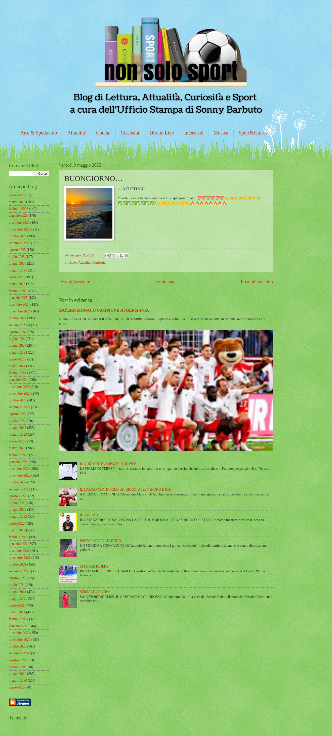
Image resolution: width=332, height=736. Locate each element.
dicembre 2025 (19, 222)
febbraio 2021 (18, 619)
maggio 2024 (18, 352)
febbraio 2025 (18, 291)
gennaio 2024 (18, 380)
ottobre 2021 (17, 564)
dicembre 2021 (19, 551)
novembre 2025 (19, 229)
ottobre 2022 (17, 482)
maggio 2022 (18, 516)
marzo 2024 (17, 366)
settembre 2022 (19, 489)
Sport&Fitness (253, 132)
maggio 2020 (18, 680)
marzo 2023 (17, 448)
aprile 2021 (16, 605)
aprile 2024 (16, 359)
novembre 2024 (19, 311)
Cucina (103, 132)
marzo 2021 (17, 612)
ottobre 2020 (17, 646)
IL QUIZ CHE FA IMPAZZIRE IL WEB (108, 464)
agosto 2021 (17, 578)
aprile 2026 (16, 195)
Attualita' (76, 132)
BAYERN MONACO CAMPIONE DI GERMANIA (104, 310)
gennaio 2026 (18, 215)
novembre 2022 (19, 475)
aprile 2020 (16, 687)
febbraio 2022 (18, 537)
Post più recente (74, 281)
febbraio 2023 (18, 455)
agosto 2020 (17, 660)
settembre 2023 (19, 407)
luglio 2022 (17, 503)
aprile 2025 (16, 277)
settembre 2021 (19, 571)
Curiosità (130, 132)
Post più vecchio (257, 281)
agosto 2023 (17, 414)
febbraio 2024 (18, 373)
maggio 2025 (18, 270)
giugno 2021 (17, 592)
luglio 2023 (17, 421)
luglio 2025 (17, 257)
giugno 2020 (17, 674)
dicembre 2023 (19, 387)
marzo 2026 (17, 202)
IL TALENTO (90, 515)
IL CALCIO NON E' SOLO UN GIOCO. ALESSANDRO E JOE (125, 489)
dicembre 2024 (19, 304)
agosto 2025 (17, 250)
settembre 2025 (19, 243)
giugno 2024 (17, 345)
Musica (221, 132)
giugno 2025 (17, 263)
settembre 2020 (19, 653)
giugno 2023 (17, 428)
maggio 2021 (18, 599)
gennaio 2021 (18, 626)
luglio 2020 (17, 667)
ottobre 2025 (17, 236)
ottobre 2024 (17, 318)
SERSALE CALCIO (94, 592)
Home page (165, 281)
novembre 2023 (19, 393)
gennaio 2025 (18, 298)
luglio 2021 (17, 585)
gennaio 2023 (18, 462)
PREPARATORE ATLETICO (100, 541)
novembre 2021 (19, 558)
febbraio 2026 (18, 209)
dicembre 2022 (19, 469)
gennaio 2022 (18, 544)
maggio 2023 (18, 434)
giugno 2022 (17, 510)
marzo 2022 (17, 530)
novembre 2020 (19, 639)
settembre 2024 (19, 325)
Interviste (193, 132)
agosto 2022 (17, 496)
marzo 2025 (17, 284)
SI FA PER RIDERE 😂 (97, 566)
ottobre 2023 (17, 400)
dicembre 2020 (19, 633)
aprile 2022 (16, 523)
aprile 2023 (16, 441)
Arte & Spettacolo (38, 132)
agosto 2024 (17, 332)
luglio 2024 (17, 339)
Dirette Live (161, 132)
